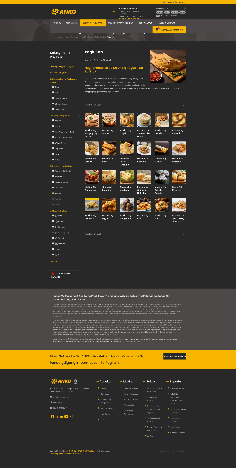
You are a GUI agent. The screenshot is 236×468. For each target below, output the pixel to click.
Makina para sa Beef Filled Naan (144, 133)
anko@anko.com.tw (128, 8)
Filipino (181, 2)
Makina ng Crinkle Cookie (160, 190)
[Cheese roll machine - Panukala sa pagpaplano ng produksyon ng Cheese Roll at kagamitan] (127, 177)
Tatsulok (58, 238)
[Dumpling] (160, 12)
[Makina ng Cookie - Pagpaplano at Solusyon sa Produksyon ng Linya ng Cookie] (162, 120)
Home (59, 37)
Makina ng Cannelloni (90, 188)
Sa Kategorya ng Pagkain (60, 116)
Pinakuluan (57, 188)
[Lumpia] (182, 12)
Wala (55, 205)
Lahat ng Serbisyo (177, 388)
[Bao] (158, 16)
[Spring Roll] (175, 12)
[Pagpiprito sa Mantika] (53, 170)
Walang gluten (59, 143)
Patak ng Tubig (60, 232)
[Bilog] (53, 215)
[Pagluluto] (53, 193)
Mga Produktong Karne (62, 137)
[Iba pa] (53, 254)
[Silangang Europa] (53, 103)
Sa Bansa (53, 261)
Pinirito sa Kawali (60, 182)
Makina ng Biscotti (177, 132)
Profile (103, 388)
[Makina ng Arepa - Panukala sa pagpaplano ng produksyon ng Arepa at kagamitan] (109, 120)
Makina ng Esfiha (142, 217)
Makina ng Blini (108, 160)
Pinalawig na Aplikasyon (129, 412)
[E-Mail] (107, 60)
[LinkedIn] (100, 60)
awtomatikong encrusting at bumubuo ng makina (120, 339)
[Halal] (53, 154)
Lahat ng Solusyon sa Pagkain (62, 66)
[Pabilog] (53, 221)
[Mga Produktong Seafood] (53, 131)
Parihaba (58, 227)
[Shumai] (167, 12)
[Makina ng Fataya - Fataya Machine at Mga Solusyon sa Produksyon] (162, 205)
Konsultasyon (146, 23)
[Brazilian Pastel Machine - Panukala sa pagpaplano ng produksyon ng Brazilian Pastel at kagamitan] (127, 148)
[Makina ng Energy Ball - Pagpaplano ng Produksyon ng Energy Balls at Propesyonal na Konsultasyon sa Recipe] (127, 205)
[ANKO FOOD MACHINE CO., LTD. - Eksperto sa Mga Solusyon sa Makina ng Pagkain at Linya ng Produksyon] (63, 11)
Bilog (57, 216)
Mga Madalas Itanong (175, 419)
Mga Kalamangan (108, 408)
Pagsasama (174, 427)
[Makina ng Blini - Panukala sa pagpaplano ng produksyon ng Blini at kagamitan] (109, 148)
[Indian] (53, 92)
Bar (56, 249)
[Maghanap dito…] (169, 8)
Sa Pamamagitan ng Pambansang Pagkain (63, 80)
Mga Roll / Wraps (131, 399)
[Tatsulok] (53, 237)
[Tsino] (53, 86)
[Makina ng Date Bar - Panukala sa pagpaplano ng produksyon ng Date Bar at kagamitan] (92, 205)
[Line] (103, 60)
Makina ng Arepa (108, 132)
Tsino (55, 87)
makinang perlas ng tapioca (76, 341)
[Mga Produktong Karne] (53, 137)
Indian (55, 93)
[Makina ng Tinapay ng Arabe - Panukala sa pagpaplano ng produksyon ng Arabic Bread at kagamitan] (92, 120)
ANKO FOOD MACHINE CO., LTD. (79, 451)
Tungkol (57, 23)
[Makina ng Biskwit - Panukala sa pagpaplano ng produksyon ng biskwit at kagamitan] (92, 148)
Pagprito (56, 199)
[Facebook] (94, 60)
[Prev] (87, 99)
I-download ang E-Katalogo (62, 275)
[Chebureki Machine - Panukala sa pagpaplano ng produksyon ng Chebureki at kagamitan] (109, 177)
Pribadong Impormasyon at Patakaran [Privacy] (65, 453)
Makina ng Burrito (160, 160)
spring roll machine (145, 339)
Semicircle (59, 244)
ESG (102, 419)
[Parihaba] (53, 226)
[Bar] (53, 249)
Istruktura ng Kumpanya (106, 401)
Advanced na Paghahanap (169, 15)
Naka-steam (58, 177)
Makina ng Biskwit (90, 160)
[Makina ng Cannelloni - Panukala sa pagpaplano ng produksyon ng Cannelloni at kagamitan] (92, 177)
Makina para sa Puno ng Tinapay (178, 218)
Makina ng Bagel (125, 132)
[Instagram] (71, 417)
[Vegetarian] (53, 148)
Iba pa (55, 255)
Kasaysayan (105, 394)
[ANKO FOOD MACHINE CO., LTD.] (71, 381)
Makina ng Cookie (160, 132)
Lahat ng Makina (131, 388)
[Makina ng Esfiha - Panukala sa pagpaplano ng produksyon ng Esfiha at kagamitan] (144, 205)
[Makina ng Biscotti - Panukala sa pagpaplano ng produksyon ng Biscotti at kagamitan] (179, 120)
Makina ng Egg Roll (108, 217)
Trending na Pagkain (58, 73)
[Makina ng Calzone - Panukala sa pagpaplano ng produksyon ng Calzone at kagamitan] (179, 148)
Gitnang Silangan (59, 98)
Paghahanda (129, 405)
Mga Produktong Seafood (63, 132)
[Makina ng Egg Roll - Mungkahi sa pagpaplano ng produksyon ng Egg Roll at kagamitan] (109, 205)
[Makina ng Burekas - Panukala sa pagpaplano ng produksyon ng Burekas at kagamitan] (144, 148)
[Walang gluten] (53, 142)
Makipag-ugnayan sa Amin (110, 341)
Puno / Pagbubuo (131, 394)
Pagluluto (110, 37)
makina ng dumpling (94, 341)
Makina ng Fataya (160, 217)
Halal (55, 154)
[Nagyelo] (53, 120)
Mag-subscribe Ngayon (175, 356)
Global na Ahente (177, 432)
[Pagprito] (53, 198)
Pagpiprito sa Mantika (61, 171)
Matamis (56, 160)
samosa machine (159, 339)
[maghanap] (184, 8)
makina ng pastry (172, 339)
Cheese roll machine (126, 188)
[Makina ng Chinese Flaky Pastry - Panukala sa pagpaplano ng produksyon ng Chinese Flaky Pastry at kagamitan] (144, 177)
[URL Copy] (110, 60)
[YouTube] (66, 417)
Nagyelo (56, 121)
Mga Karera (105, 414)
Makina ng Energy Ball (125, 217)
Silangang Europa (60, 104)
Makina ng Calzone (177, 160)
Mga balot (57, 126)
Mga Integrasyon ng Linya (120, 23)
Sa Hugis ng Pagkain (58, 211)
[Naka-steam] (53, 176)
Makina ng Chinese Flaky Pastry (143, 190)
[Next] (183, 99)
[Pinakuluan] (53, 187)
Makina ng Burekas (142, 160)
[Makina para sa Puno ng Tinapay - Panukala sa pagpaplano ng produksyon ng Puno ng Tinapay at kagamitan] (179, 205)
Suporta (170, 2)
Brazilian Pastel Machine (124, 161)
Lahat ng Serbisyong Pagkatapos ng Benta (176, 399)
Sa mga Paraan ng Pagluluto (93, 37)
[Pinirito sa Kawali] (53, 181)
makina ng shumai (59, 341)
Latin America (58, 109)
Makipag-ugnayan (166, 23)
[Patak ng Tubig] (53, 232)
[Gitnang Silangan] (53, 98)
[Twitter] (97, 60)
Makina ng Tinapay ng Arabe (91, 133)
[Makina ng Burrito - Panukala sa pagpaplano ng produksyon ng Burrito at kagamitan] (162, 148)
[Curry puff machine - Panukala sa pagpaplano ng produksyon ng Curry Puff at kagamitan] (179, 177)
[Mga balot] (53, 126)
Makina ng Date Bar (90, 217)
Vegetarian (57, 149)
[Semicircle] (53, 243)
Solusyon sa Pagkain (93, 23)
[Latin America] (53, 109)
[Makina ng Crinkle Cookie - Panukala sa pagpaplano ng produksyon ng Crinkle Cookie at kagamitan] (162, 177)
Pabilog (58, 221)
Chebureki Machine (107, 188)
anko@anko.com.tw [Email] (61, 397)
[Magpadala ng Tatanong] (169, 29)
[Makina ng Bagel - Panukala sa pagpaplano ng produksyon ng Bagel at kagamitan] (127, 120)
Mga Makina (72, 23)
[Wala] (53, 204)
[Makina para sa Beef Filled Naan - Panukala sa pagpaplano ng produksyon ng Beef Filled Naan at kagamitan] (144, 120)
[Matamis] (53, 159)
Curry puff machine (177, 188)
